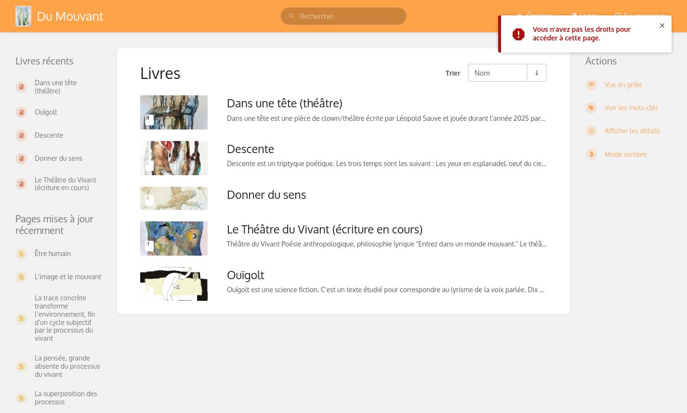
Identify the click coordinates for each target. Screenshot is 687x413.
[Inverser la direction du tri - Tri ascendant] (536, 73)
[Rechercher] (291, 16)
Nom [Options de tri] (482, 72)
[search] (343, 16)
